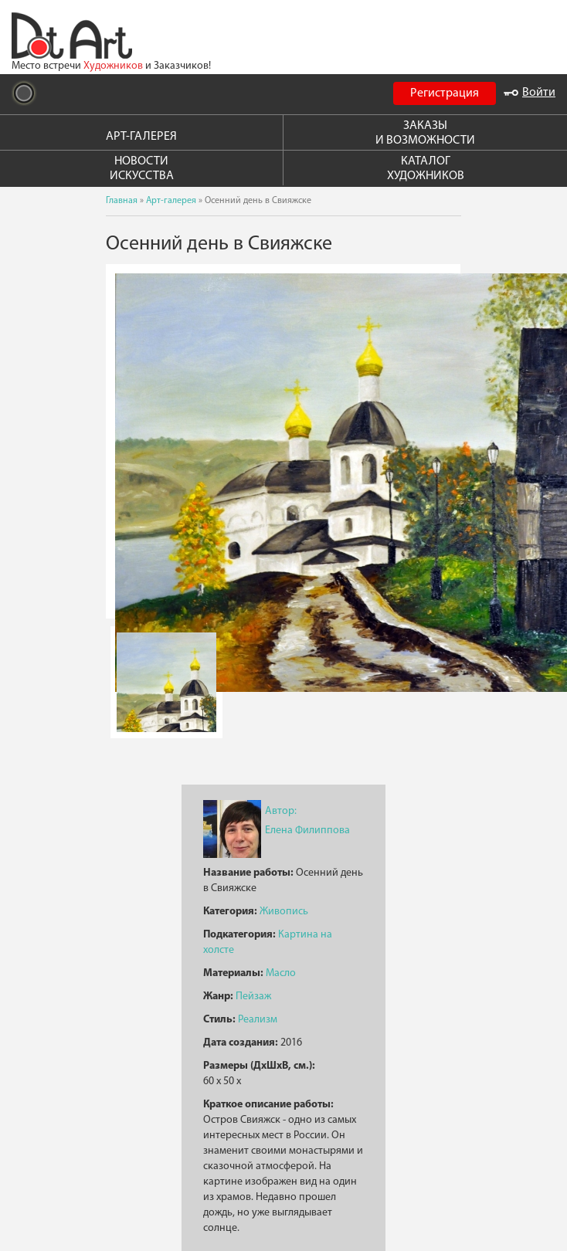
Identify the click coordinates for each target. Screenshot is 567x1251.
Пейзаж (253, 996)
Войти (529, 92)
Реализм (257, 1020)
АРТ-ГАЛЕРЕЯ (141, 137)
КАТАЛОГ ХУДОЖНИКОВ (425, 168)
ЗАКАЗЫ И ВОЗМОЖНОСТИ (425, 133)
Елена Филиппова (307, 830)
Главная (122, 200)
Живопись (284, 911)
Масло (281, 973)
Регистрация (444, 93)
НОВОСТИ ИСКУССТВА (142, 168)
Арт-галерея (171, 200)
